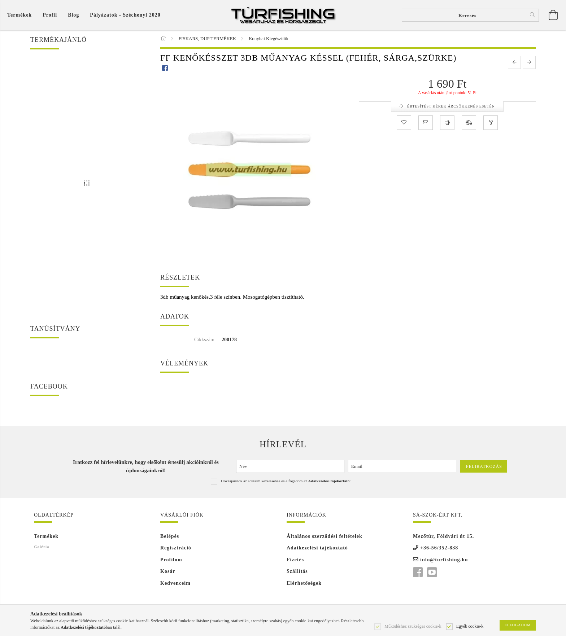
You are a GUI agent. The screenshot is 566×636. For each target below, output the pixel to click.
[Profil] (49, 15)
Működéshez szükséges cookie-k (412, 625)
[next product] (529, 62)
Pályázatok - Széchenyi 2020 (125, 15)
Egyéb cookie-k (470, 625)
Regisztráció (175, 548)
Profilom (171, 560)
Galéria (41, 547)
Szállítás (297, 571)
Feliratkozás (484, 466)
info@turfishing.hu (444, 560)
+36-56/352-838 (439, 548)
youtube (431, 572)
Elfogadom (518, 625)
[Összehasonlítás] (469, 123)
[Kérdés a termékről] (490, 123)
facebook (417, 572)
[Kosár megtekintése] (21, 15)
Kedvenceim (175, 583)
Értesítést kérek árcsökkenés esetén (450, 107)
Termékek (46, 536)
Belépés (169, 536)
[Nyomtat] (447, 123)
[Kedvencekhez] (404, 123)
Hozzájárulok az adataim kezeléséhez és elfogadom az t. (286, 481)
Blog (73, 15)
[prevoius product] (514, 62)
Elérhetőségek (304, 583)
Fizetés (295, 560)
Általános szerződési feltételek (324, 536)
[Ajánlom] (425, 123)
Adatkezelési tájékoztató (317, 548)
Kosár (167, 571)
